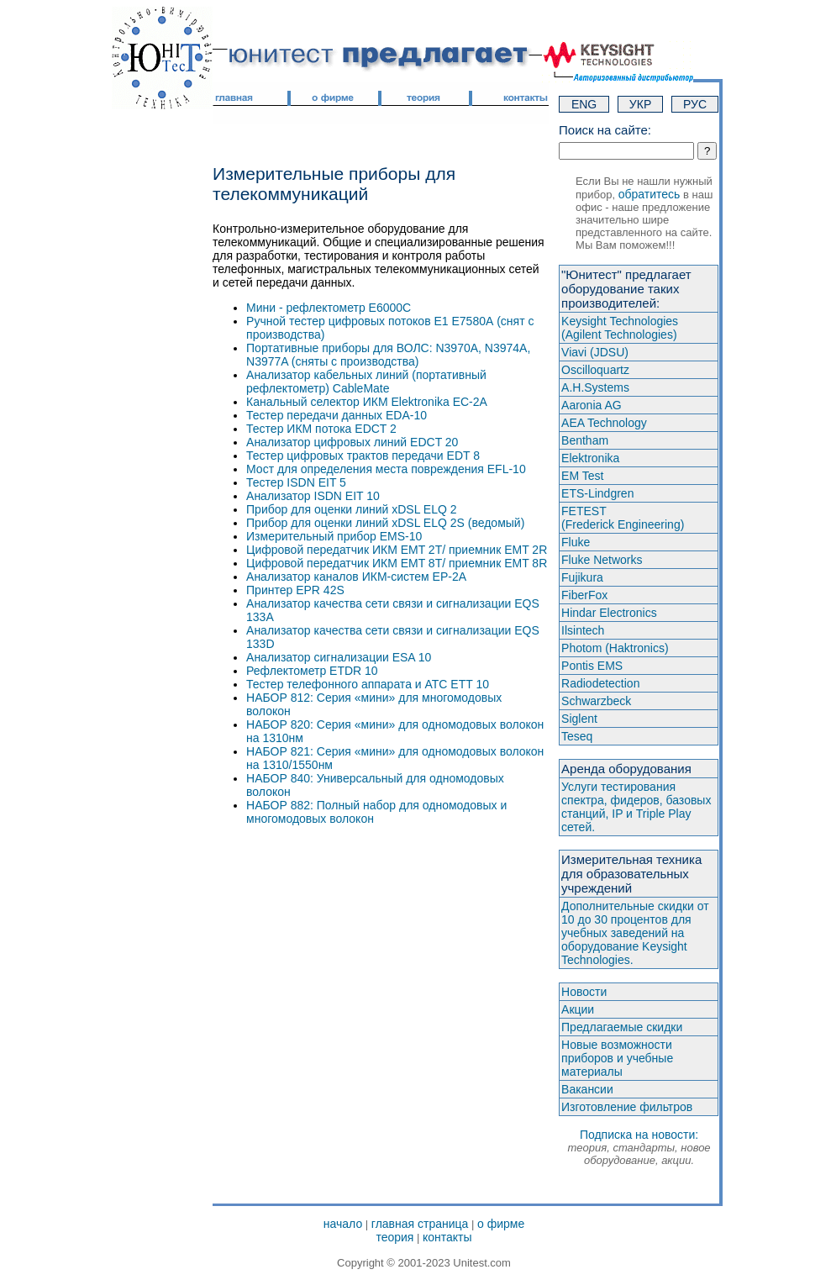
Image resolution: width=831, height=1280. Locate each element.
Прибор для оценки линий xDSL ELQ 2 (351, 509)
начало (342, 1223)
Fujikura (582, 577)
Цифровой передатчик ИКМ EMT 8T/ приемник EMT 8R (396, 563)
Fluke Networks (601, 559)
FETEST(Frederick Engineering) (622, 517)
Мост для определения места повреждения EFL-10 (386, 469)
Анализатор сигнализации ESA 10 (338, 657)
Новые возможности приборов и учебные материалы (617, 1058)
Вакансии (587, 1089)
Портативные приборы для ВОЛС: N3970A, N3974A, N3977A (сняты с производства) (388, 354)
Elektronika (590, 458)
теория (394, 1237)
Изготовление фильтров (626, 1107)
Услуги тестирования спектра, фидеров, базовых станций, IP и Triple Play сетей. (636, 807)
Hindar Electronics (609, 612)
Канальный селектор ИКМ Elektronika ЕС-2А (366, 401)
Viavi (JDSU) (595, 352)
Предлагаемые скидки (621, 1027)
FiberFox (584, 595)
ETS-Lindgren (597, 493)
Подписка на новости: (639, 1147)
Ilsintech (582, 630)
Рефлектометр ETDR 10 (312, 670)
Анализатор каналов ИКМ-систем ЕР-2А (356, 576)
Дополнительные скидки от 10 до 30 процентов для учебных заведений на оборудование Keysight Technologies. (635, 933)
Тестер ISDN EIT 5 (296, 482)
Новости (584, 991)
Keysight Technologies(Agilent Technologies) (619, 327)
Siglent (579, 718)
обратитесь (649, 194)
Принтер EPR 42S (295, 590)
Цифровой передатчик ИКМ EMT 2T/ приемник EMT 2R (396, 549)
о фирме (500, 1223)
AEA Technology (604, 422)
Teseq (576, 736)
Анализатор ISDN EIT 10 (313, 496)
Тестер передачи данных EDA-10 (336, 415)
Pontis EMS (592, 665)
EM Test (582, 475)
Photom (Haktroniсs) (615, 648)
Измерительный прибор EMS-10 (334, 536)
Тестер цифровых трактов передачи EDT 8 (363, 455)
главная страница (420, 1223)
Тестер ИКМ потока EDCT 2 (321, 428)
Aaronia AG (591, 405)
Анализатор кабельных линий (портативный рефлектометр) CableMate (366, 381)
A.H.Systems (595, 387)
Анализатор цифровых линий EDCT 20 (352, 442)
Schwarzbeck (596, 701)
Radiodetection (600, 683)
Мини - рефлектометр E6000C (328, 307)
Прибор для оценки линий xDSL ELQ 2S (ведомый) (385, 522)
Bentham (584, 440)
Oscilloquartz (595, 370)
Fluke (575, 542)
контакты (447, 1237)
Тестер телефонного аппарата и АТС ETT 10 (367, 684)
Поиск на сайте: (605, 130)
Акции (577, 1009)
